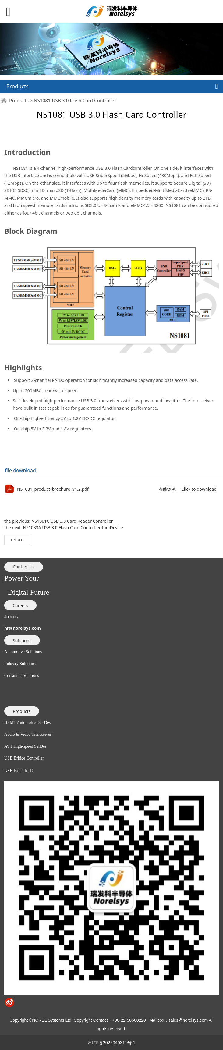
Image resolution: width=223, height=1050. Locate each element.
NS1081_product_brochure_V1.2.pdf (53, 489)
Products (19, 101)
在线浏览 (167, 489)
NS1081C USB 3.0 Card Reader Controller (72, 521)
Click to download (199, 489)
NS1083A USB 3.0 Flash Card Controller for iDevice (73, 527)
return (17, 540)
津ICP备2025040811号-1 (112, 1042)
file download (20, 470)
